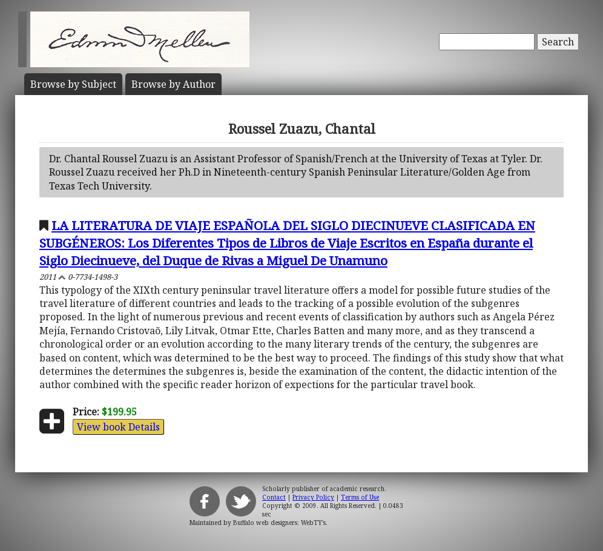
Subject (73, 84)
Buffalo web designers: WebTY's (279, 522)
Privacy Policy (313, 497)
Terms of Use (360, 497)
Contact (274, 497)
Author (173, 84)
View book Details (118, 427)
